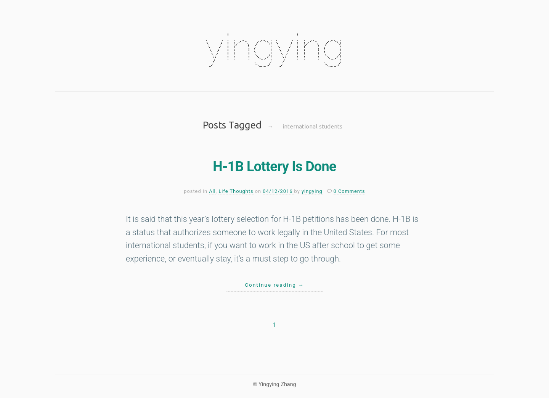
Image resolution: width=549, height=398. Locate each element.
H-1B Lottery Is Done (274, 167)
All (212, 191)
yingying (274, 46)
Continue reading (274, 285)
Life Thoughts (235, 191)
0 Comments (349, 191)
